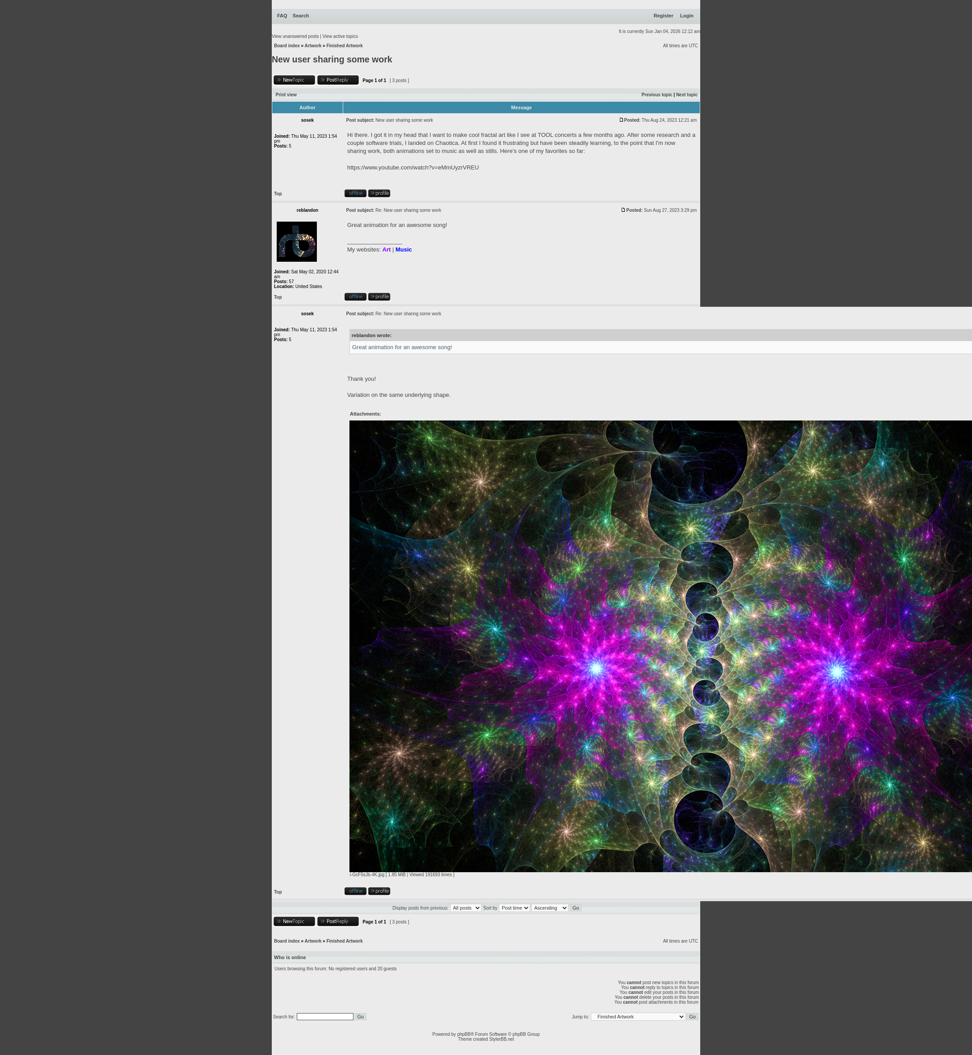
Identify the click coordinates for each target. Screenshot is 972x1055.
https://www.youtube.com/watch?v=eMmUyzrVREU (413, 167)
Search (301, 15)
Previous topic (657, 94)
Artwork (313, 45)
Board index (287, 45)
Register (663, 15)
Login (687, 15)
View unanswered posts (295, 36)
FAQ (282, 15)
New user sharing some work (332, 59)
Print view (286, 94)
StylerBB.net (501, 1039)
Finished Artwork (344, 45)
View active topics (340, 36)
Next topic (687, 94)
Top (278, 193)
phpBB (463, 1034)
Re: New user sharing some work (408, 210)
